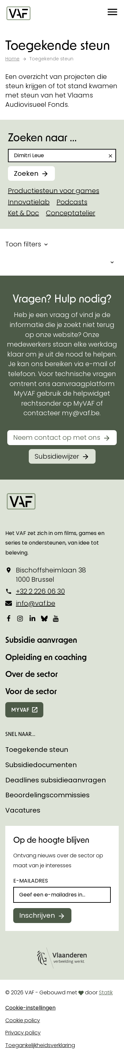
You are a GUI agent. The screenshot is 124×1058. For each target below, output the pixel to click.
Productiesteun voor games (53, 190)
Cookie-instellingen (30, 1008)
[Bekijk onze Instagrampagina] (20, 618)
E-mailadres (30, 881)
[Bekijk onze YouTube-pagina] (56, 618)
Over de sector (31, 674)
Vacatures (22, 810)
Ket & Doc (23, 213)
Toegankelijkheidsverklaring (40, 1045)
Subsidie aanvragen (41, 639)
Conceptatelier (70, 213)
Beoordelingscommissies (47, 795)
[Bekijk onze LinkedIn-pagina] (32, 618)
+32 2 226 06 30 (40, 591)
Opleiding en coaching (46, 657)
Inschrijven (37, 915)
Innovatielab (29, 202)
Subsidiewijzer (57, 456)
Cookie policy (22, 1020)
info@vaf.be (35, 603)
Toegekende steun (36, 749)
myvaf (20, 709)
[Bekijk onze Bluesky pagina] (44, 618)
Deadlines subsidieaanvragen (55, 780)
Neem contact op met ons (56, 437)
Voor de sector (31, 691)
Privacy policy (23, 1032)
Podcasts (72, 202)
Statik (106, 992)
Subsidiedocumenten (41, 764)
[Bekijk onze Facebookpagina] (8, 618)
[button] (112, 13)
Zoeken (26, 173)
